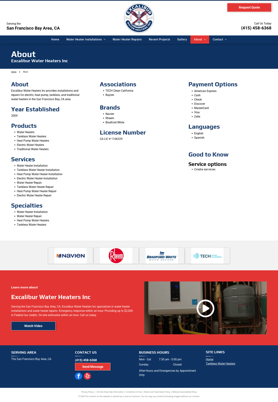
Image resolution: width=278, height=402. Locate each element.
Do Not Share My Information (110, 393)
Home (209, 361)
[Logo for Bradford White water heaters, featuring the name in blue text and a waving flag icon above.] (162, 256)
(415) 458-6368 (256, 28)
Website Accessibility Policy (184, 393)
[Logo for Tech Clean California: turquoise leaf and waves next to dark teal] (207, 256)
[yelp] (85, 377)
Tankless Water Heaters (220, 365)
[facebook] (78, 377)
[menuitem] (55, 39)
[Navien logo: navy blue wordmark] (70, 256)
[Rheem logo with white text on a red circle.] (116, 256)
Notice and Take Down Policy (157, 393)
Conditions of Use (134, 393)
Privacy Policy (87, 393)
